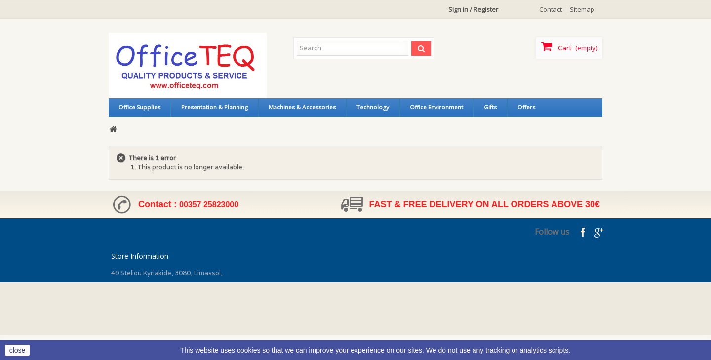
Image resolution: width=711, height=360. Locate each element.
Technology (372, 107)
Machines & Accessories (302, 107)
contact (550, 9)
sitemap (582, 9)
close (17, 350)
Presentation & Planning (214, 107)
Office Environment (436, 107)
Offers (526, 107)
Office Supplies (139, 107)
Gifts (490, 107)
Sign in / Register (473, 9)
